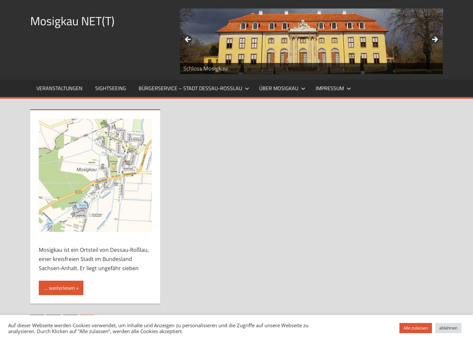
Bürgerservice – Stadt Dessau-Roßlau (194, 88)
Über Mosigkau (282, 88)
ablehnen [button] (448, 328)
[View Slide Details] (311, 41)
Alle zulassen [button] (415, 328)
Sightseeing (110, 88)
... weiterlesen (59, 288)
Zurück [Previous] (188, 40)
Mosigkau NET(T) (72, 21)
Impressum (333, 88)
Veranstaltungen (59, 88)
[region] (311, 41)
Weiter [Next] (434, 40)
